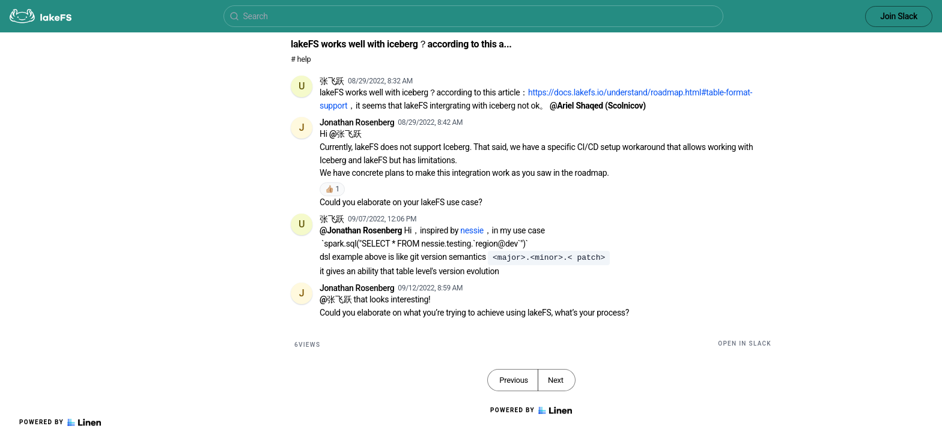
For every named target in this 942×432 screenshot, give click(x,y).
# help (301, 59)
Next (556, 380)
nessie (472, 230)
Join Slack (898, 16)
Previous (513, 380)
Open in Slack (744, 343)
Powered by (60, 422)
